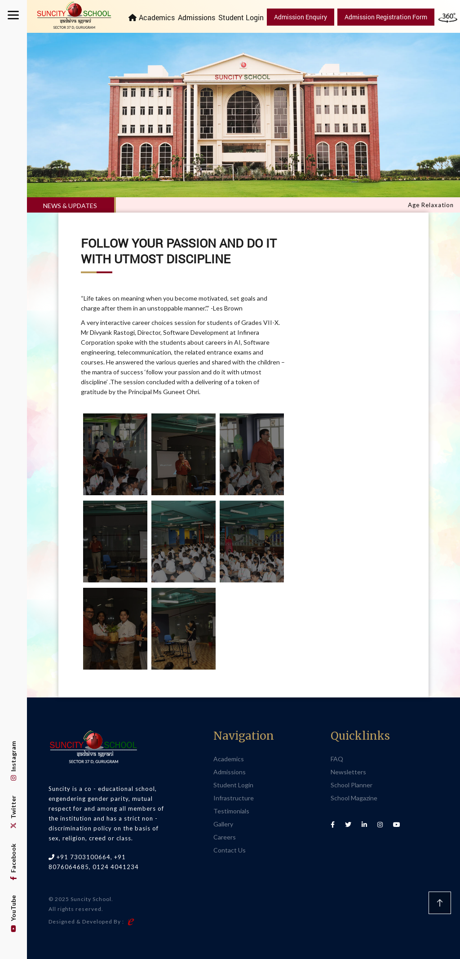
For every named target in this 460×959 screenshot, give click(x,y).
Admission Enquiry (300, 17)
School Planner (351, 785)
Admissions (196, 17)
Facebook (13, 862)
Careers (224, 837)
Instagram (13, 761)
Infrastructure (233, 798)
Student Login (241, 17)
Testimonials (231, 811)
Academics (157, 17)
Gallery (223, 824)
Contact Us (229, 850)
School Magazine (354, 798)
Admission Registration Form (386, 17)
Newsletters (348, 772)
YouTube (13, 913)
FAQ (337, 759)
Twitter (13, 812)
